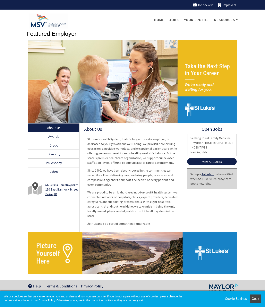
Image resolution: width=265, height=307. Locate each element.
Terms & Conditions (61, 286)
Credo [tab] (53, 145)
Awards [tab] (53, 136)
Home (159, 20)
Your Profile (196, 20)
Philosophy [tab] (54, 163)
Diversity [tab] (53, 154)
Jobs (173, 20)
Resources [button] (224, 20)
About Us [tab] (54, 127)
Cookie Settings (236, 298)
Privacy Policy (92, 286)
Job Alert (207, 174)
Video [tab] (54, 171)
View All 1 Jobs (212, 162)
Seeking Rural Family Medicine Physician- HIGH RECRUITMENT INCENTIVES (212, 145)
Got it (255, 298)
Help (34, 286)
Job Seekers (203, 4)
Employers (227, 4)
